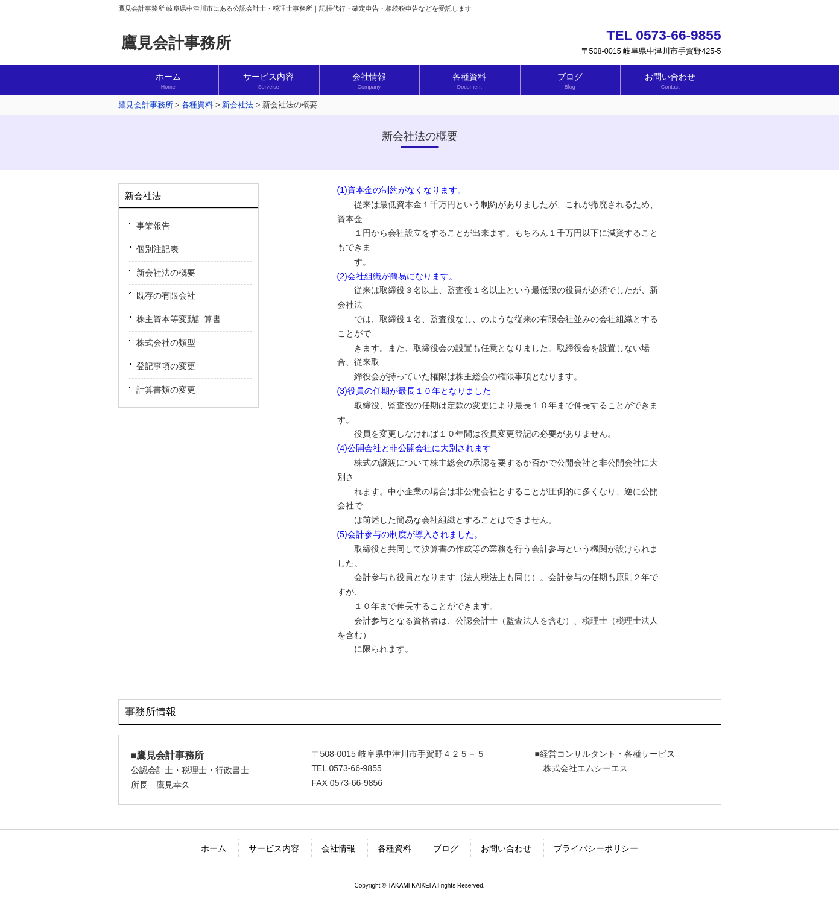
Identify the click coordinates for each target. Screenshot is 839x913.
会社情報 (338, 848)
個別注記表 (157, 249)
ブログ (445, 848)
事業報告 (153, 225)
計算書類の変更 (165, 389)
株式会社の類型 (165, 342)
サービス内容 (274, 848)
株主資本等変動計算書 (178, 319)
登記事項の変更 (165, 366)
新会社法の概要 (165, 272)
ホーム (213, 848)
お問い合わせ (506, 848)
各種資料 (394, 848)
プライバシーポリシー (596, 848)
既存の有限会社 (165, 295)
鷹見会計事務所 (176, 43)
